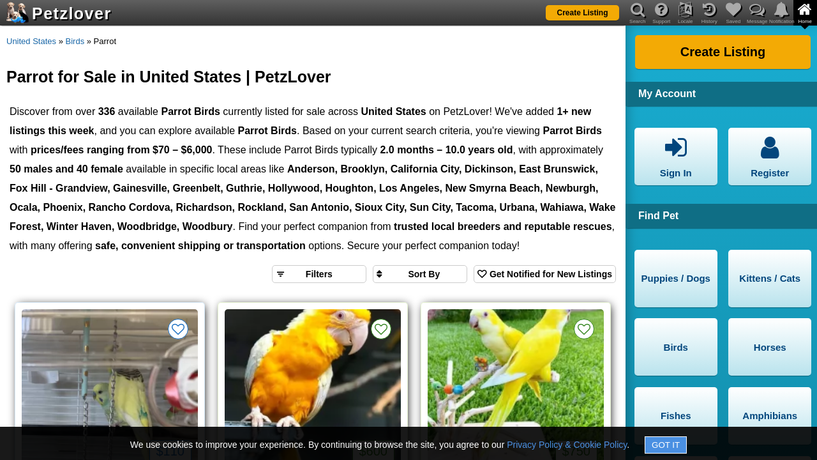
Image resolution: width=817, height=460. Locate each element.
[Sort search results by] (420, 274)
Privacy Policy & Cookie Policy (567, 445)
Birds (75, 41)
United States (31, 41)
